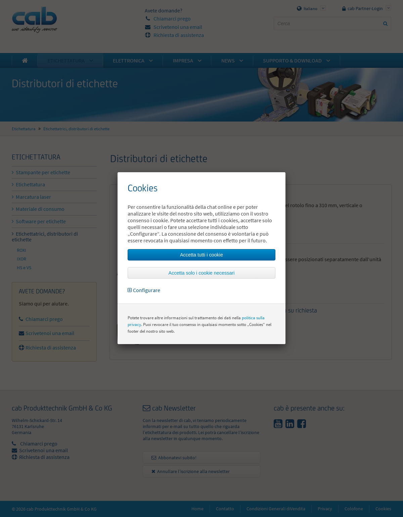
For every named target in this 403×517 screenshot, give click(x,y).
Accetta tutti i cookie (201, 254)
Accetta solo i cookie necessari (202, 273)
